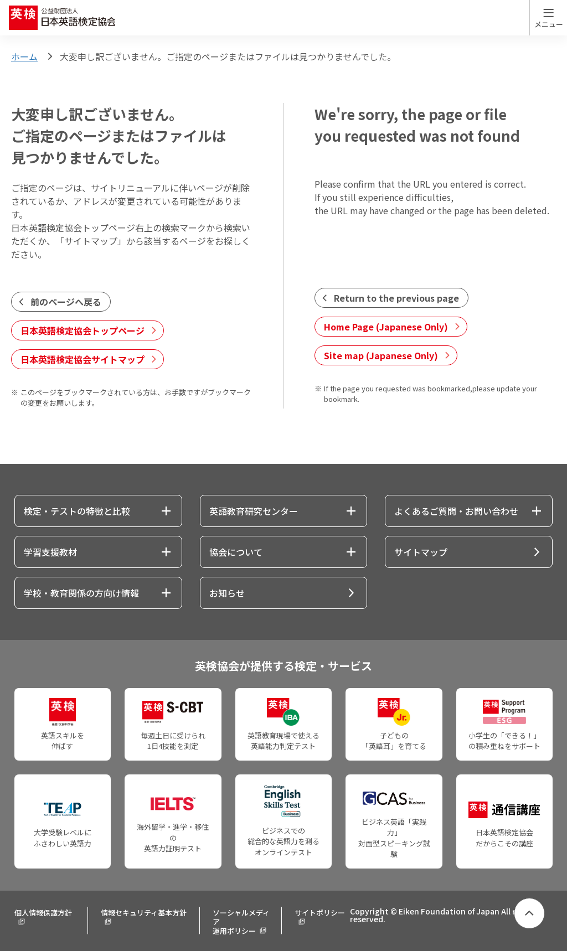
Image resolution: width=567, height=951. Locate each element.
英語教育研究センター (253, 511)
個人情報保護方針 (43, 912)
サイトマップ (420, 552)
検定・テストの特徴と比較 (77, 511)
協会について (235, 552)
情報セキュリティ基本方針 (144, 912)
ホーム (24, 56)
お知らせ (227, 592)
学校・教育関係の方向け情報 (81, 592)
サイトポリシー (320, 912)
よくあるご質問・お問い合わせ (456, 511)
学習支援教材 (50, 552)
